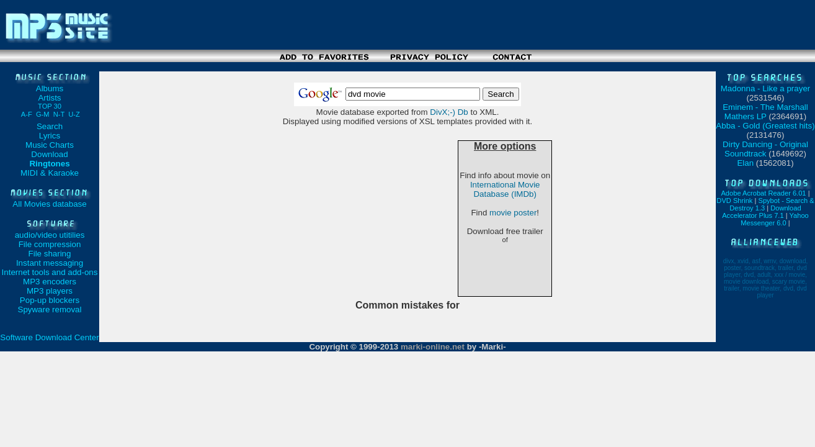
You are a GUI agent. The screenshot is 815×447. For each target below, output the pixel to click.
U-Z (74, 114)
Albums (49, 88)
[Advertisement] (407, 66)
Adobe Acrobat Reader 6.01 (763, 193)
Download (49, 154)
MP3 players (50, 291)
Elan (745, 163)
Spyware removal (50, 309)
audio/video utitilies (50, 235)
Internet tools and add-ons (50, 272)
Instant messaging (49, 263)
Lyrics (49, 135)
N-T (59, 114)
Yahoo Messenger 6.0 (775, 219)
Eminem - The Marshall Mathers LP (765, 111)
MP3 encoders (49, 281)
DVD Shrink (734, 200)
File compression (50, 244)
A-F (26, 114)
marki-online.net (433, 346)
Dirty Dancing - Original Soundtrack (765, 149)
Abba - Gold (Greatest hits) (765, 125)
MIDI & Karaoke (49, 173)
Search (50, 126)
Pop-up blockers (49, 300)
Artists (49, 101)
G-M (43, 114)
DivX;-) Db (449, 112)
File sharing (50, 253)
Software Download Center (49, 337)
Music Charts (49, 145)
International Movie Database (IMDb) (505, 189)
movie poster (513, 212)
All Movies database (49, 204)
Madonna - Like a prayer (765, 88)
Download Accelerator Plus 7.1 (761, 211)
